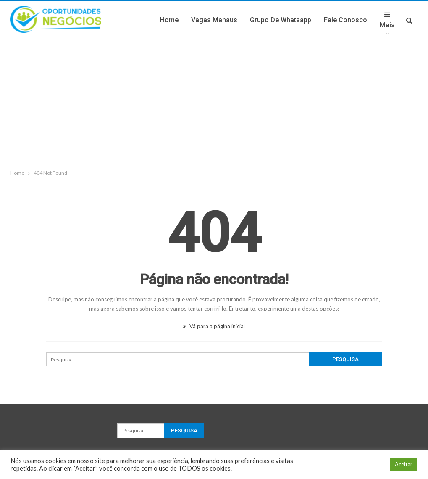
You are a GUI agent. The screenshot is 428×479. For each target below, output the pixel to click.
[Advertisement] (214, 102)
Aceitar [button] (403, 464)
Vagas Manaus (214, 20)
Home (169, 20)
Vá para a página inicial (214, 326)
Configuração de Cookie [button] (350, 464)
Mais (387, 20)
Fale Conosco (345, 20)
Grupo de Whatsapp (280, 20)
